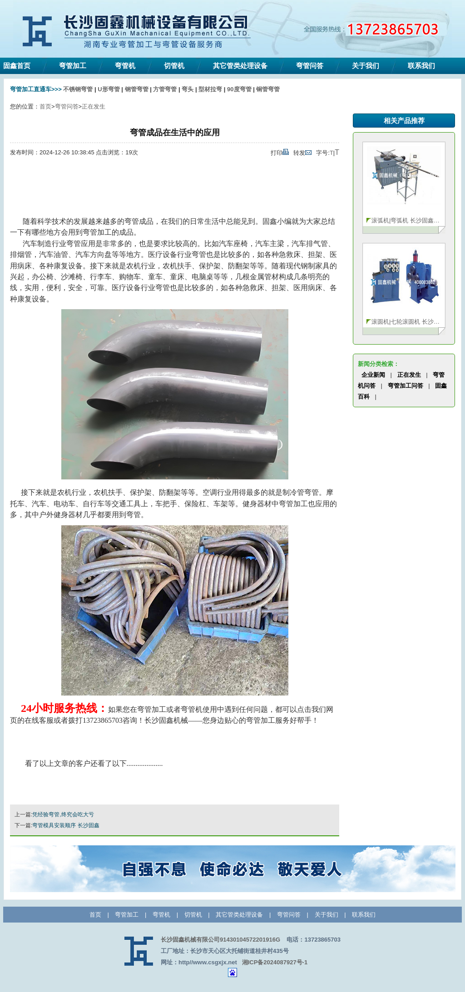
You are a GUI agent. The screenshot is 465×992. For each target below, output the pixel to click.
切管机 (174, 65)
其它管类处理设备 (240, 65)
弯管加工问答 (405, 385)
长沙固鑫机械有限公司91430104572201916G (220, 939)
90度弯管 (239, 89)
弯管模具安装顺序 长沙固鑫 (65, 825)
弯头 (187, 89)
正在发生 (93, 106)
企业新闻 (373, 374)
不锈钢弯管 (78, 89)
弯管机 (125, 65)
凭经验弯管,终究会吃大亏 (63, 814)
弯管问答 (309, 65)
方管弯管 (165, 89)
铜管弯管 (268, 89)
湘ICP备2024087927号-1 (275, 962)
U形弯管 (108, 89)
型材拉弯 (210, 89)
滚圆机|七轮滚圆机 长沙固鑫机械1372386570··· (406, 321)
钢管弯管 (136, 89)
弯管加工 (72, 65)
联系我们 (421, 65)
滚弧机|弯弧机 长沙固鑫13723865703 (406, 220)
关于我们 (365, 65)
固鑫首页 (16, 65)
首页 (45, 106)
